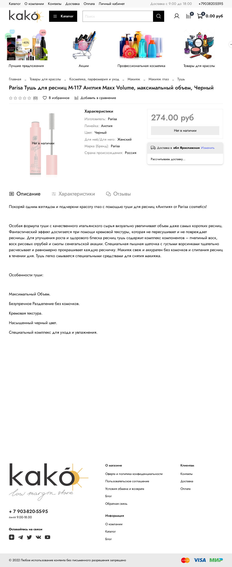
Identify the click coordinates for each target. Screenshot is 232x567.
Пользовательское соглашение (127, 481)
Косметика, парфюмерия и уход (94, 80)
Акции (86, 66)
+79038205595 (211, 3)
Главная (15, 80)
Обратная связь (116, 503)
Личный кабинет (111, 3)
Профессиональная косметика (146, 66)
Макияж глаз (159, 80)
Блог (108, 496)
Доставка (72, 3)
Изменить (208, 149)
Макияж (134, 80)
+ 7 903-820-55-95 (28, 511)
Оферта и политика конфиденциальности (134, 474)
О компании (34, 3)
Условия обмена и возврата (124, 488)
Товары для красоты (205, 66)
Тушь (181, 80)
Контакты (54, 3)
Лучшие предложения (27, 66)
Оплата (89, 3)
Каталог (15, 3)
